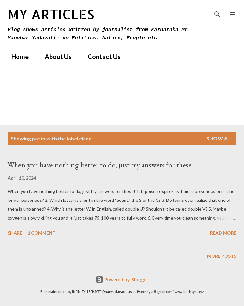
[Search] (217, 11)
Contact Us (100, 56)
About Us (54, 56)
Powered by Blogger (122, 279)
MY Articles (51, 14)
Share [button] (15, 232)
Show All (220, 138)
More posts (221, 256)
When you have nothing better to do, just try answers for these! (101, 165)
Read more (223, 232)
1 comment (42, 232)
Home (16, 56)
